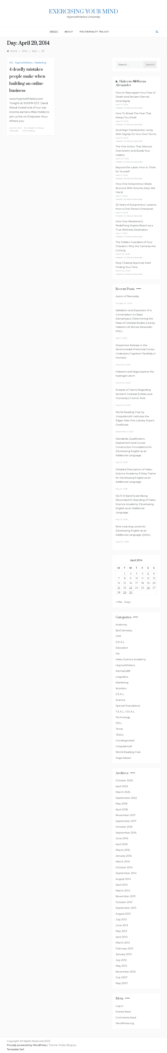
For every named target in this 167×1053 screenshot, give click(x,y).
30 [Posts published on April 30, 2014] (130, 592)
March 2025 (123, 792)
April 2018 (122, 809)
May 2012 (121, 965)
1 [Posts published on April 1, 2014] (124, 573)
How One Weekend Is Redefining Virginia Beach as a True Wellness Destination (134, 225)
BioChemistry (124, 630)
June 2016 (122, 838)
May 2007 (122, 983)
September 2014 (126, 873)
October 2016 (124, 826)
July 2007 (121, 977)
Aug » (127, 601)
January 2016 (124, 855)
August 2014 (123, 879)
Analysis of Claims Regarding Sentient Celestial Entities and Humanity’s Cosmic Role (134, 394)
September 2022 (126, 797)
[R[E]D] (54, 31)
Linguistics (122, 676)
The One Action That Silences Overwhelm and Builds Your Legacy (134, 150)
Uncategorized (125, 740)
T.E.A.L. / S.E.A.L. (125, 711)
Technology (123, 717)
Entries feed (123, 1011)
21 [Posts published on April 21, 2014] (119, 587)
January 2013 (124, 954)
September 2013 (126, 907)
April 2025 (122, 786)
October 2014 (124, 867)
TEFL (119, 723)
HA (11, 62)
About (68, 31)
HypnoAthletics (23, 62)
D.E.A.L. (120, 642)
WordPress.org (125, 1023)
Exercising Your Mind (83, 11)
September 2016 (126, 832)
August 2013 (123, 913)
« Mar (119, 601)
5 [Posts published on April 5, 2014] (148, 573)
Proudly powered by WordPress (27, 1045)
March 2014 (123, 890)
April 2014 (122, 884)
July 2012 (121, 960)
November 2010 (126, 971)
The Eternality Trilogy (94, 31)
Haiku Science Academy (131, 659)
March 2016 (123, 849)
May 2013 (121, 931)
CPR (118, 636)
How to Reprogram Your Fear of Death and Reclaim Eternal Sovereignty (135, 96)
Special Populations (128, 705)
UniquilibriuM (124, 746)
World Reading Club (128, 752)
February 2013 (124, 948)
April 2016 (122, 844)
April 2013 (122, 936)
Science (120, 700)
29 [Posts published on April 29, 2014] (124, 592)
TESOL (120, 734)
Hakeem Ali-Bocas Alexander (131, 83)
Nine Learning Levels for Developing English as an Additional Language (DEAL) (133, 530)
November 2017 (126, 815)
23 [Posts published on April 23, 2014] (130, 587)
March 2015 (123, 861)
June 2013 (122, 925)
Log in (119, 1005)
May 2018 (121, 803)
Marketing (40, 62)
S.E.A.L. (120, 694)
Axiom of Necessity (127, 296)
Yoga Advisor (123, 757)
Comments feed (126, 1017)
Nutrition (121, 688)
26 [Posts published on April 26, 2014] (148, 587)
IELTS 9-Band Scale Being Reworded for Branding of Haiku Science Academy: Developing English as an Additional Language (136, 504)
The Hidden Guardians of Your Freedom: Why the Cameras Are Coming (136, 246)
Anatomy (121, 624)
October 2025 (124, 780)
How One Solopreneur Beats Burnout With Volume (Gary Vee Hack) (135, 188)
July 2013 (121, 919)
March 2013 (123, 942)
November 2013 (126, 896)
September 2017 (126, 821)
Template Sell (15, 1049)
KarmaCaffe (123, 670)
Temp (119, 728)
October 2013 (124, 902)
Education (122, 647)
